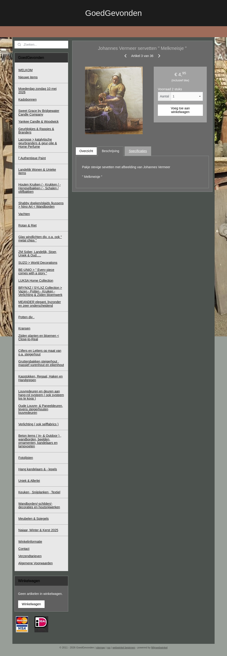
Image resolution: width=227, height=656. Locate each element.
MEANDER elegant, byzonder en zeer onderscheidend (39, 303)
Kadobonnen (27, 99)
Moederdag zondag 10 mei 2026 (37, 90)
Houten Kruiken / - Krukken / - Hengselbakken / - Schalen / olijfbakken (39, 188)
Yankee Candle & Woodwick (38, 121)
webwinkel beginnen (124, 647)
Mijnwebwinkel (159, 647)
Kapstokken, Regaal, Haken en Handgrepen (40, 378)
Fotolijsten (25, 458)
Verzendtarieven (30, 556)
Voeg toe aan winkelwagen (180, 110)
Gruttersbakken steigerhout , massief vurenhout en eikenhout (41, 363)
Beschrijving (110, 151)
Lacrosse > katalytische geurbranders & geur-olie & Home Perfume (37, 143)
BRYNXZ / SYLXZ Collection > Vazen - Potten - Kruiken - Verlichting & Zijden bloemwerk (40, 291)
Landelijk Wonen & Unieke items (37, 171)
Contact (23, 549)
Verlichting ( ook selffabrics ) (38, 424)
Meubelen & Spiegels (33, 518)
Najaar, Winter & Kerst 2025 (38, 530)
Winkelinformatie (30, 541)
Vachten (24, 214)
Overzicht (86, 151)
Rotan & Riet (27, 225)
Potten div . (26, 317)
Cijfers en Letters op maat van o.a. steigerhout (39, 352)
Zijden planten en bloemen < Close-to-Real (38, 337)
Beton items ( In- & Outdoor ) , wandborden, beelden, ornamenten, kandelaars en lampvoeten (39, 441)
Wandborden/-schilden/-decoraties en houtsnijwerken (39, 505)
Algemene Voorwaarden (35, 563)
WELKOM (25, 70)
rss (109, 647)
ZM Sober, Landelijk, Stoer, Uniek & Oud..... (37, 253)
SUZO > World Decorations (37, 262)
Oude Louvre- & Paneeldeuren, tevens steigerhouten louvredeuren (40, 409)
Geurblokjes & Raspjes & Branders (36, 130)
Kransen (24, 328)
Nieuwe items (28, 77)
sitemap (100, 647)
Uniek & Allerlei (29, 481)
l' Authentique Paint (32, 158)
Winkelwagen (31, 604)
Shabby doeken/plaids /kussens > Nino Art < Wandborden (41, 204)
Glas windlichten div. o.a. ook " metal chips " (40, 238)
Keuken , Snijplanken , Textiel (39, 492)
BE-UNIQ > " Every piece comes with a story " (36, 271)
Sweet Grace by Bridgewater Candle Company (38, 112)
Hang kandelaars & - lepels (37, 469)
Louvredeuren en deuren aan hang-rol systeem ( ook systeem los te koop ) (41, 394)
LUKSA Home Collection (35, 280)
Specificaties (138, 151)
